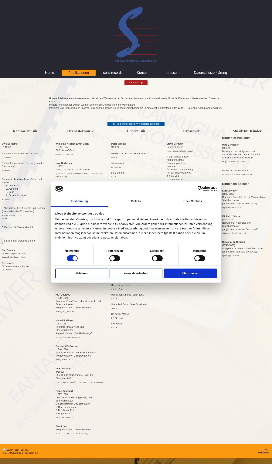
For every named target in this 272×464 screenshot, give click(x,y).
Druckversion (11, 450)
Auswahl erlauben (136, 273)
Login (266, 449)
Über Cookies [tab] (192, 201)
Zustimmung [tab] (79, 201)
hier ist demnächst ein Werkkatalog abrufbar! (136, 124)
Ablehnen (81, 273)
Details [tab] (136, 201)
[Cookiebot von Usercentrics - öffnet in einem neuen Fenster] (200, 188)
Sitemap (25, 450)
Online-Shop (136, 82)
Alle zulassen (190, 273)
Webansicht (263, 452)
